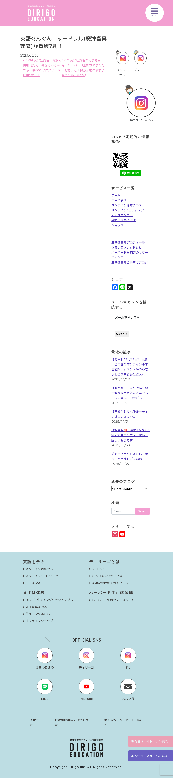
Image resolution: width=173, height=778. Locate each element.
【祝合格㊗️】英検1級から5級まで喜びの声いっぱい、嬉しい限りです (130, 435)
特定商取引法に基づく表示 (72, 722)
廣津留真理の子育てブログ (129, 262)
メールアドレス (127, 317)
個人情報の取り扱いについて (122, 722)
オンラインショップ (39, 620)
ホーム (116, 195)
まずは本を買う (122, 215)
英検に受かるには (123, 220)
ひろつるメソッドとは (126, 247)
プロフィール (101, 569)
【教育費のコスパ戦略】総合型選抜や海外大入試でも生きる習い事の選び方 (129, 393)
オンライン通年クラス (126, 205)
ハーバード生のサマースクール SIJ (116, 599)
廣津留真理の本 (36, 606)
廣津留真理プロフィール (128, 242)
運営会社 (34, 722)
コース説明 (119, 200)
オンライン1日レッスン (127, 210)
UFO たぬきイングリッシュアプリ (49, 599)
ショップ (117, 225)
